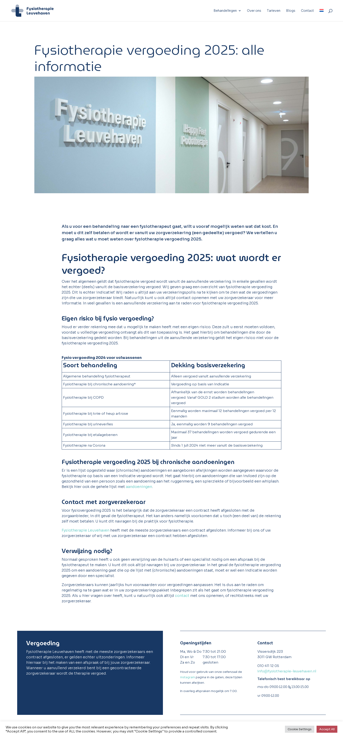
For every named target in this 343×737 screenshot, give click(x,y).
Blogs (290, 11)
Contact (307, 11)
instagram (187, 677)
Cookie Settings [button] (300, 729)
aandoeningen (139, 486)
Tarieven (273, 11)
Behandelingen (225, 11)
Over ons (254, 11)
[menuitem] (322, 15)
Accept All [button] (327, 729)
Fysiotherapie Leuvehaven (85, 530)
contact (182, 595)
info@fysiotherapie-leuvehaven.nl (286, 671)
